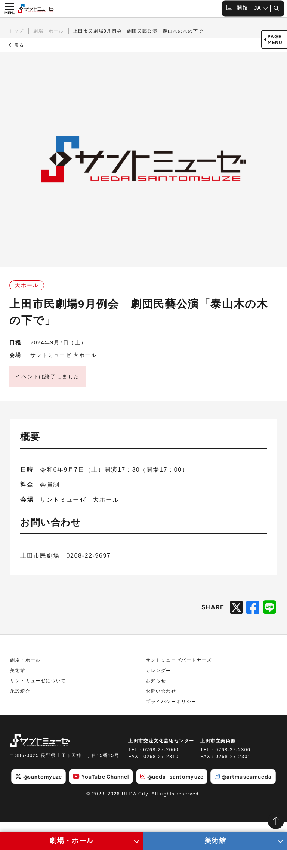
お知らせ (156, 687)
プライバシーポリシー (171, 708)
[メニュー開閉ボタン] (9, 8)
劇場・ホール (48, 31)
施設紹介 (20, 698)
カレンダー (158, 677)
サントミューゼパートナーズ (179, 667)
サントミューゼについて (38, 687)
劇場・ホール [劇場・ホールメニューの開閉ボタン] (72, 840)
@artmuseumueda (143, 804)
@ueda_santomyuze (207, 783)
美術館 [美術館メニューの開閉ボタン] (215, 840)
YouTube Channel (133, 783)
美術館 (17, 677)
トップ (16, 31)
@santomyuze (68, 783)
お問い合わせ (161, 698)
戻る (16, 45)
